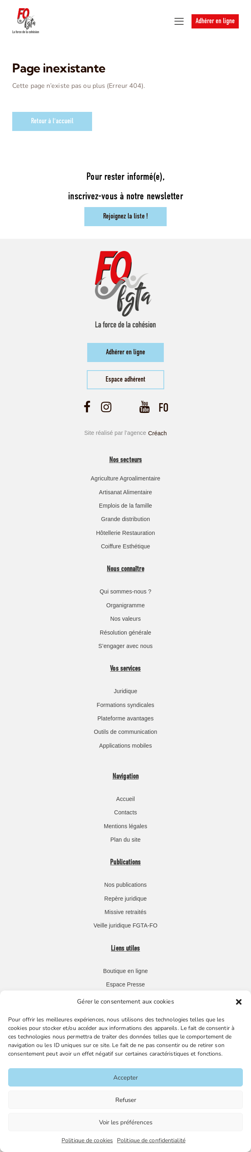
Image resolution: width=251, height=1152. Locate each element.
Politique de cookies (87, 1140)
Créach (157, 433)
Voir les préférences (125, 1122)
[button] (239, 1002)
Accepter (125, 1077)
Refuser (125, 1100)
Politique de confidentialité (151, 1140)
